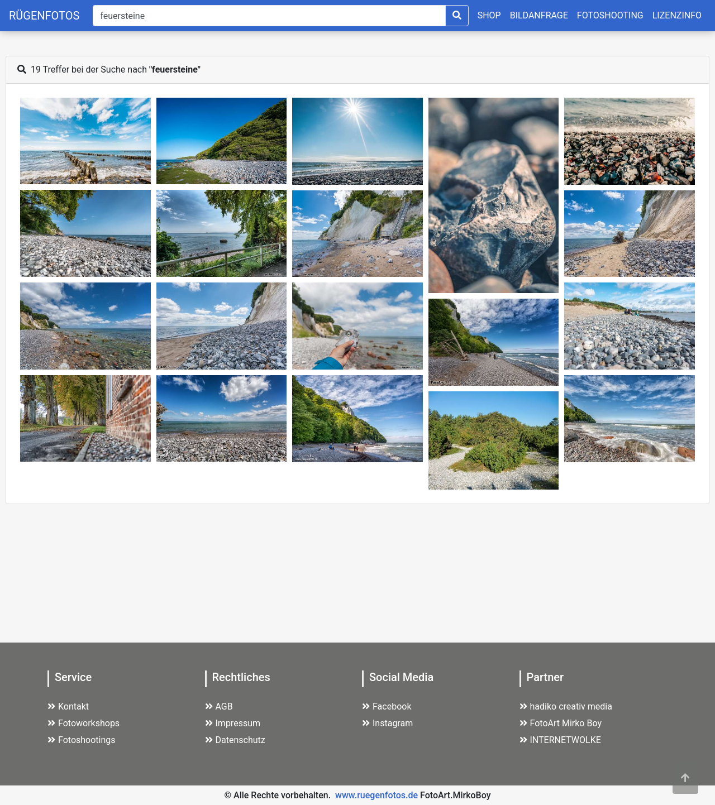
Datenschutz (235, 740)
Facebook (386, 706)
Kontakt (68, 706)
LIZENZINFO (677, 15)
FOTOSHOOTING (610, 15)
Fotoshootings (81, 740)
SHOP (489, 15)
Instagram (387, 723)
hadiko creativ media (565, 706)
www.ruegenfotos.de (376, 795)
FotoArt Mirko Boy (560, 723)
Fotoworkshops (83, 723)
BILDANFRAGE (539, 15)
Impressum (233, 723)
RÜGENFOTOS (44, 15)
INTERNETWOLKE (560, 740)
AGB (219, 706)
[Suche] (269, 15)
